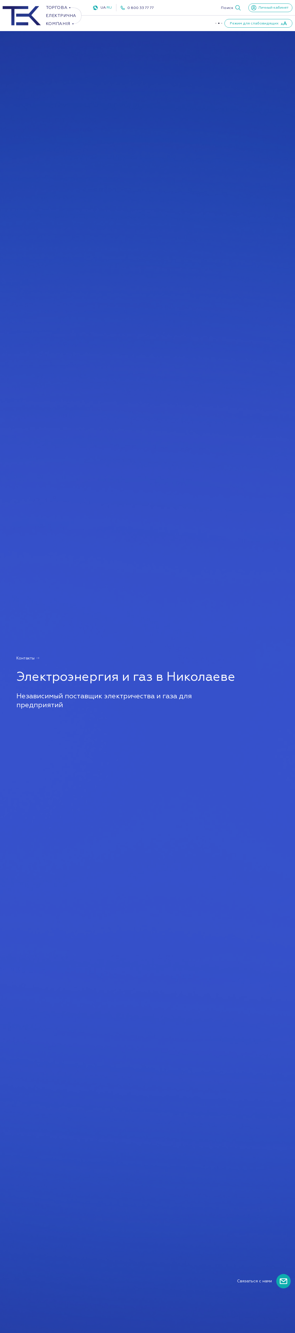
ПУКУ (172, 23)
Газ (147, 23)
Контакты (28, 658)
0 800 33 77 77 (140, 7)
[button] (231, 8)
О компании (200, 23)
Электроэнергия (111, 23)
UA (103, 7)
